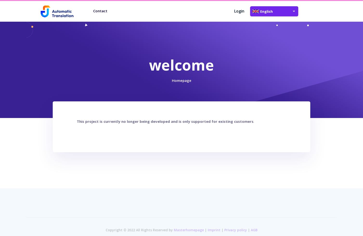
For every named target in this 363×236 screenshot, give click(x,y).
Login (239, 11)
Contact (100, 10)
